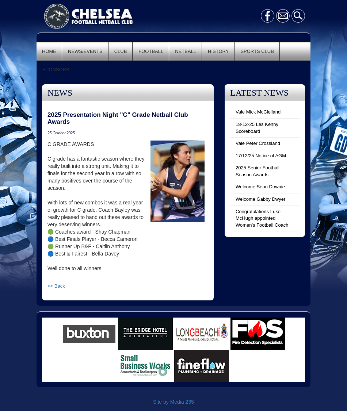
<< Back (56, 286)
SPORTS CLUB (257, 51)
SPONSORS (55, 69)
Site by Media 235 (173, 402)
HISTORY (218, 51)
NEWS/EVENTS (85, 51)
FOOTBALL (150, 51)
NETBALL (185, 51)
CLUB (120, 51)
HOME (49, 51)
